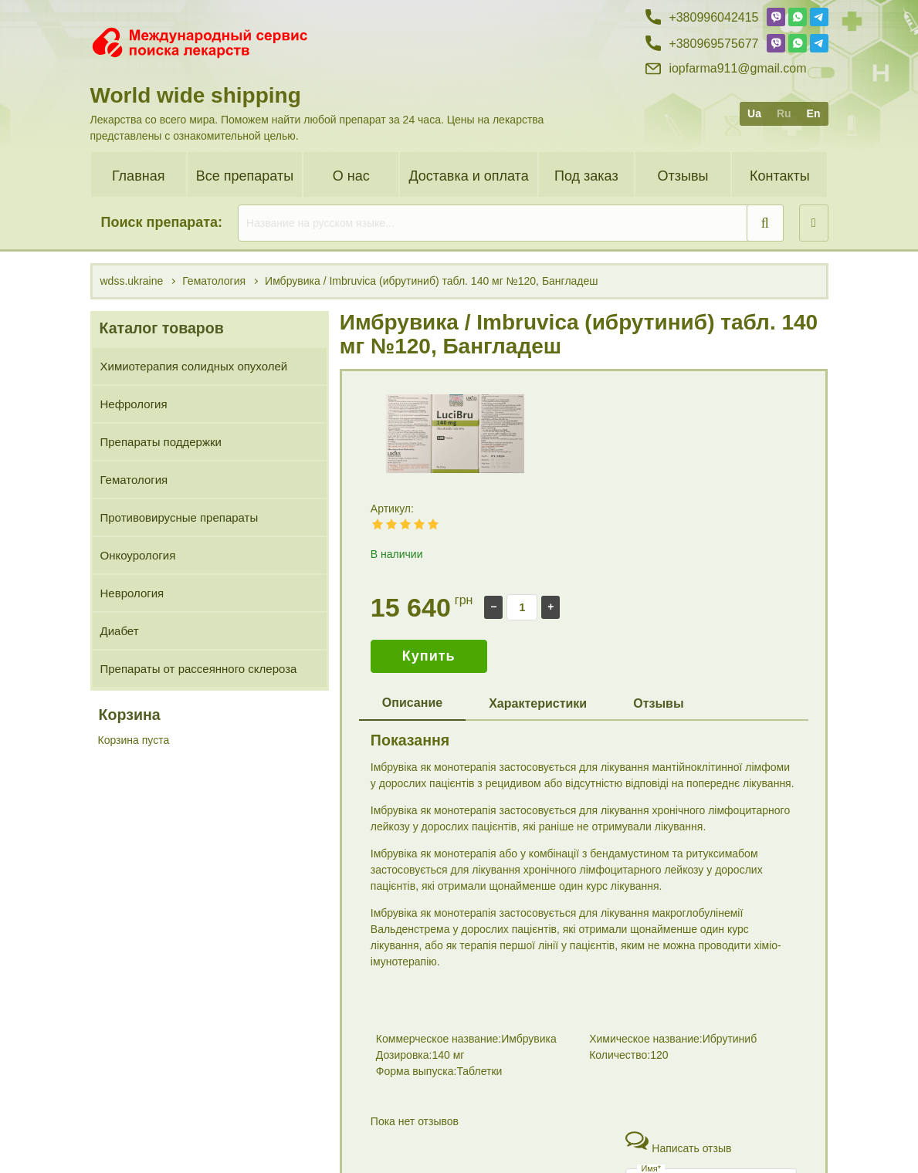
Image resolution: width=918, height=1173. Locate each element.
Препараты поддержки (161, 441)
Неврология (132, 593)
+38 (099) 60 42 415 (702, 1112)
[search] (511, 223)
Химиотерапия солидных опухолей (194, 366)
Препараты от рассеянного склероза (198, 668)
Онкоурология (138, 555)
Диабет (119, 630)
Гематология (134, 479)
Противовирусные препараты (179, 517)
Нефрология (134, 404)
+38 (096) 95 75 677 (702, 1139)
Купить (429, 656)
